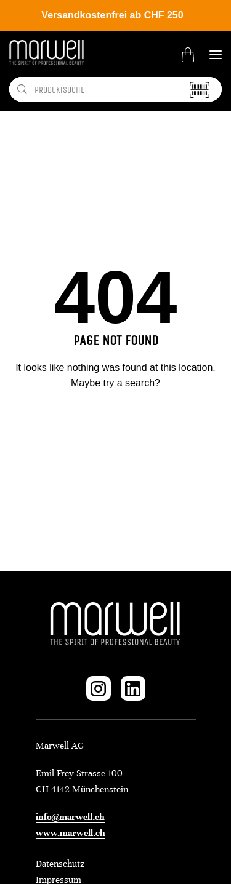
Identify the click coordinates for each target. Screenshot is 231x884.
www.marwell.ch (70, 832)
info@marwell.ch (70, 816)
